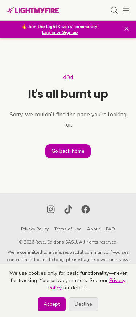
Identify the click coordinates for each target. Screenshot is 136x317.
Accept (52, 304)
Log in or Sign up (60, 32)
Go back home (68, 151)
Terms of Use (67, 229)
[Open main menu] (126, 10)
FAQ (110, 229)
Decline (83, 304)
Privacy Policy (35, 229)
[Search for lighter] (114, 10)
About (93, 229)
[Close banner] (126, 29)
